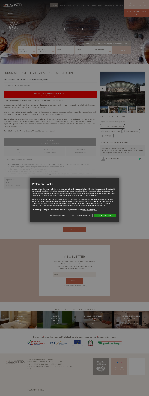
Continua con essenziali (81, 215)
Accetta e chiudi (105, 215)
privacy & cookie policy (89, 210)
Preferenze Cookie (57, 215)
